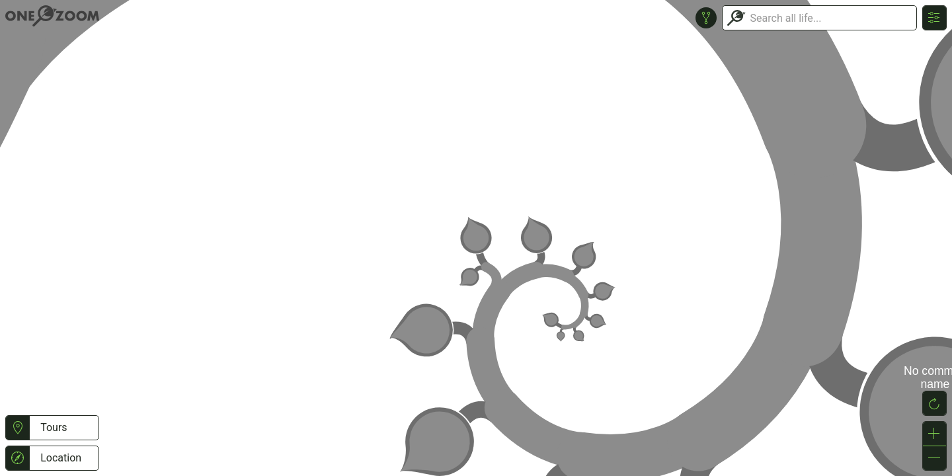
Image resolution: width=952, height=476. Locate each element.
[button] (17, 428)
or (476, 238)
